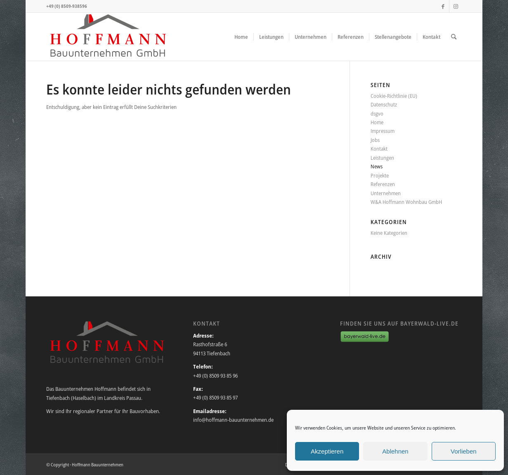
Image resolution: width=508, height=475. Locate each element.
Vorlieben (464, 451)
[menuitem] (241, 37)
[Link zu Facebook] (443, 6)
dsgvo (377, 113)
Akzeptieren (327, 451)
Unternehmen (386, 193)
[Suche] (454, 37)
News (377, 166)
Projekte (380, 175)
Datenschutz (384, 104)
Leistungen (382, 157)
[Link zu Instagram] (455, 6)
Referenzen (383, 184)
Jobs (375, 140)
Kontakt (379, 148)
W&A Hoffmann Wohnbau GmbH (406, 202)
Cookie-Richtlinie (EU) (394, 95)
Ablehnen (395, 451)
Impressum (383, 131)
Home (377, 122)
